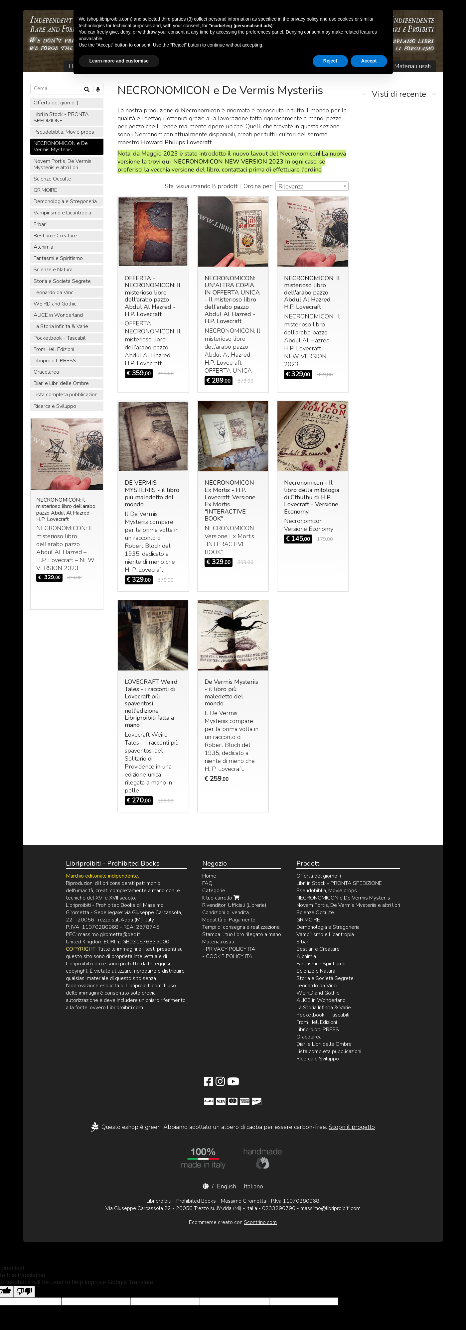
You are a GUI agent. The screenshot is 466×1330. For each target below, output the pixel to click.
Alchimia (43, 247)
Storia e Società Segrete (62, 281)
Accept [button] (369, 1311)
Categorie (213, 890)
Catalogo (147, 66)
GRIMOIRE (45, 190)
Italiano (253, 1186)
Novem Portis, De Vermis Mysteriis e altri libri (62, 164)
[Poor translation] (24, 1291)
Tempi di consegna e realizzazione (241, 927)
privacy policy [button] (305, 1269)
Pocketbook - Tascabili (60, 338)
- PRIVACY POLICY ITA (228, 949)
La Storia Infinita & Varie (61, 326)
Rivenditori (345, 66)
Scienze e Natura (53, 269)
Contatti (310, 66)
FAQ (377, 66)
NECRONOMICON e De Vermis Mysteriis (61, 146)
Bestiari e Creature (55, 235)
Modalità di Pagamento (228, 919)
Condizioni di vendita (225, 912)
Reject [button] (330, 1311)
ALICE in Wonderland (58, 315)
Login (234, 66)
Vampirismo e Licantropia (62, 212)
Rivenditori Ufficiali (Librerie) (234, 905)
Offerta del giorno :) (56, 102)
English (226, 1186)
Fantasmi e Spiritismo (58, 258)
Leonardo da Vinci (54, 292)
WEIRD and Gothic (55, 303)
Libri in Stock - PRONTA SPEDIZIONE (61, 117)
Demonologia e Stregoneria (65, 201)
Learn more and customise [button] (119, 1311)
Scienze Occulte (52, 178)
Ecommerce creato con (233, 1222)
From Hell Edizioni (54, 349)
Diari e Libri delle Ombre (61, 383)
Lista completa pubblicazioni (66, 394)
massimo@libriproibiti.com (330, 1208)
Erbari (40, 224)
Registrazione (270, 66)
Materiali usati (412, 66)
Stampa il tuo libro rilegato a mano (241, 934)
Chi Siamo (110, 66)
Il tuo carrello (192, 66)
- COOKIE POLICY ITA (227, 956)
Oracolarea (46, 372)
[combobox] (312, 186)
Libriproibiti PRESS (55, 360)
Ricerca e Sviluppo (55, 406)
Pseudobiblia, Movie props (64, 132)
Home (77, 66)
